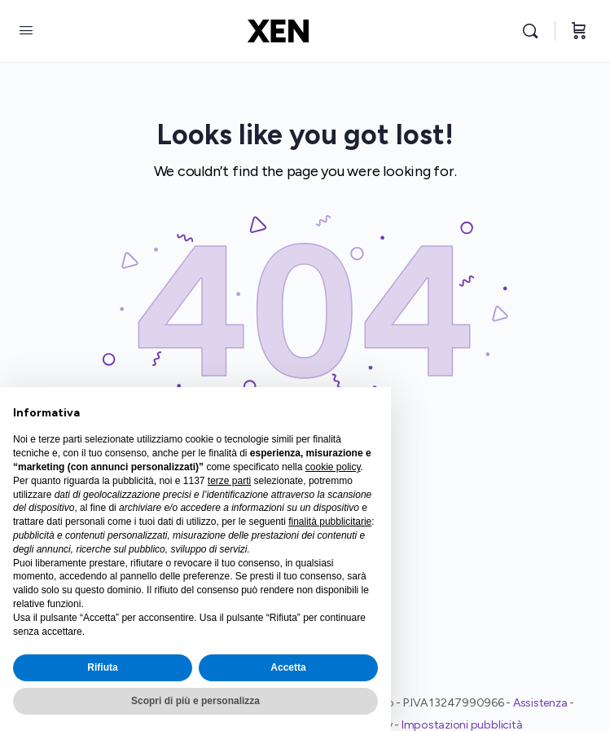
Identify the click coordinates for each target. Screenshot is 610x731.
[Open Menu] (26, 30)
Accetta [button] (287, 667)
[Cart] (579, 31)
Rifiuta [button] (102, 667)
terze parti (229, 481)
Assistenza (540, 703)
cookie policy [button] (333, 467)
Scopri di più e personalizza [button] (195, 701)
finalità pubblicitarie (329, 521)
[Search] (534, 31)
